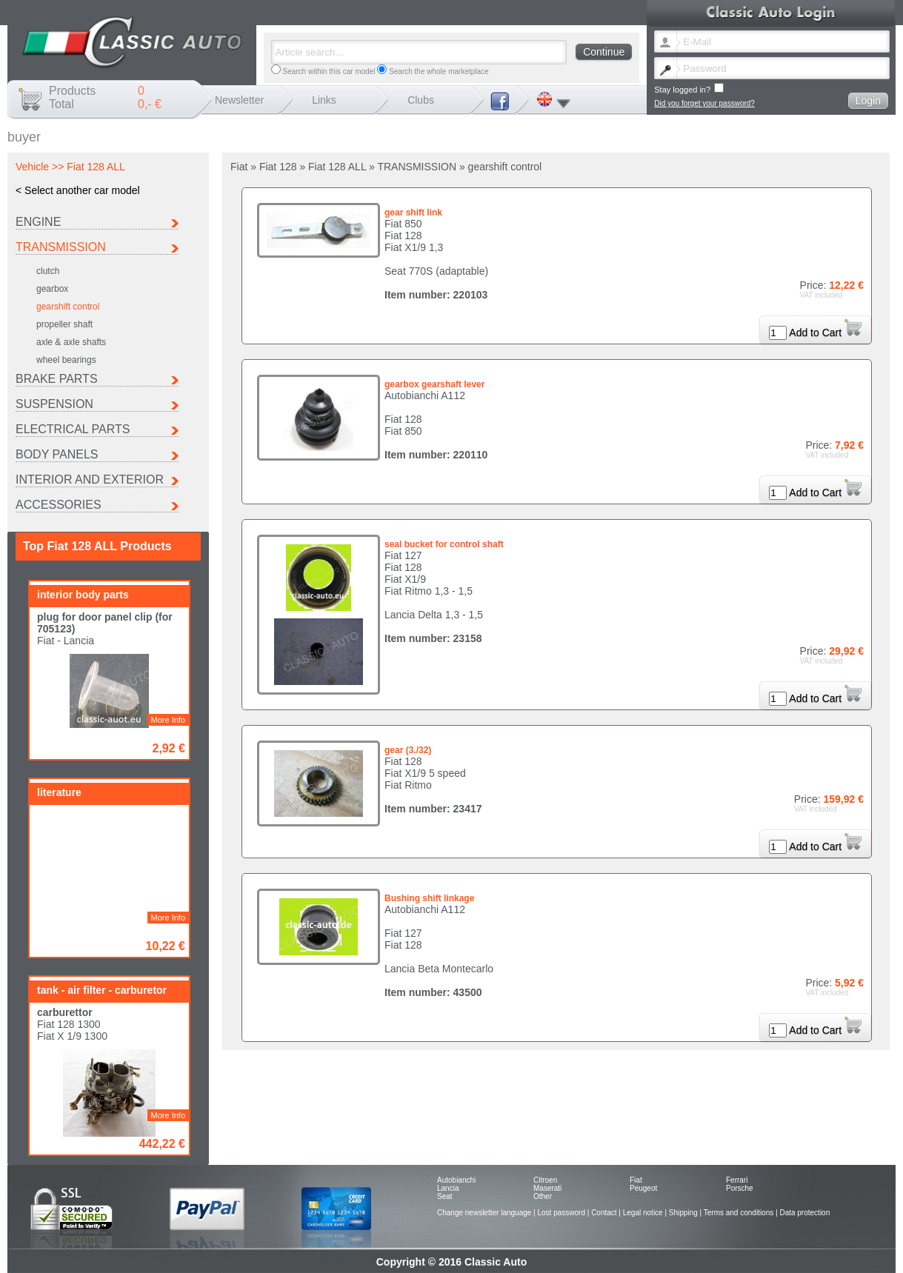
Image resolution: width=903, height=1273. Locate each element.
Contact (603, 1213)
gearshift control (67, 306)
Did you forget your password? (704, 103)
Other (542, 1196)
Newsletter (239, 100)
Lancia (448, 1188)
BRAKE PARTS (57, 378)
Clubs (420, 100)
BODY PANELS (57, 454)
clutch (47, 271)
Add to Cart (825, 332)
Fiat (636, 1180)
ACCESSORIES (58, 504)
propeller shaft (64, 324)
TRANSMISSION (61, 247)
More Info (168, 719)
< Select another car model (78, 190)
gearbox (52, 289)
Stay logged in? (689, 88)
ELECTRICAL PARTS (73, 429)
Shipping (683, 1213)
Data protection (804, 1213)
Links (324, 100)
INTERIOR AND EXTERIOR (90, 479)
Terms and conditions (739, 1213)
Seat (445, 1196)
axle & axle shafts (71, 342)
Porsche (739, 1188)
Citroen (545, 1180)
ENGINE (38, 221)
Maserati (547, 1188)
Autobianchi (456, 1180)
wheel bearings (66, 360)
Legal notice (643, 1213)
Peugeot (643, 1188)
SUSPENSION (54, 404)
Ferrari (736, 1180)
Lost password (560, 1213)
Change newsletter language (484, 1213)
